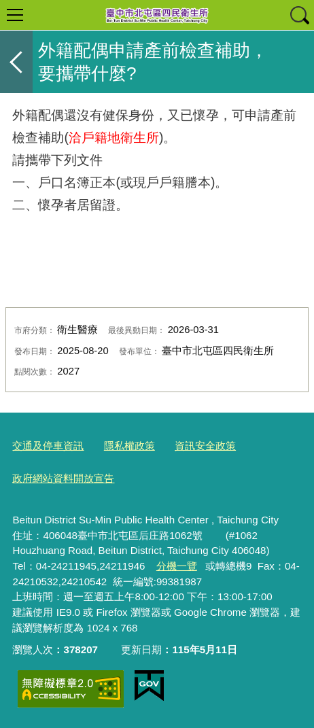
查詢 (299, 15)
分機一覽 (176, 566)
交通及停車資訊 (48, 445)
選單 (15, 15)
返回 (16, 62)
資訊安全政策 (205, 445)
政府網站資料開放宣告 (63, 478)
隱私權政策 (129, 445)
